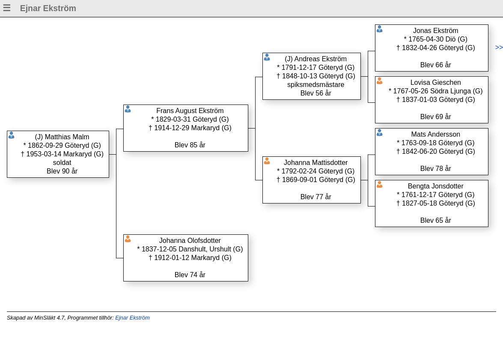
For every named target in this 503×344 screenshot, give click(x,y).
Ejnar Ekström (132, 317)
